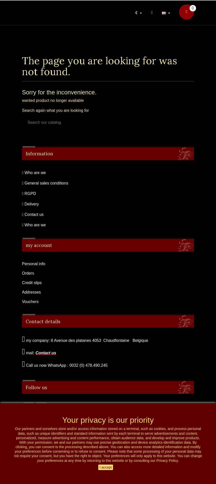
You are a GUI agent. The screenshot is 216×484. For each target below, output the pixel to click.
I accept (106, 467)
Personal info (33, 264)
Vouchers (30, 302)
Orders (28, 273)
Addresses (31, 292)
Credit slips (32, 283)
